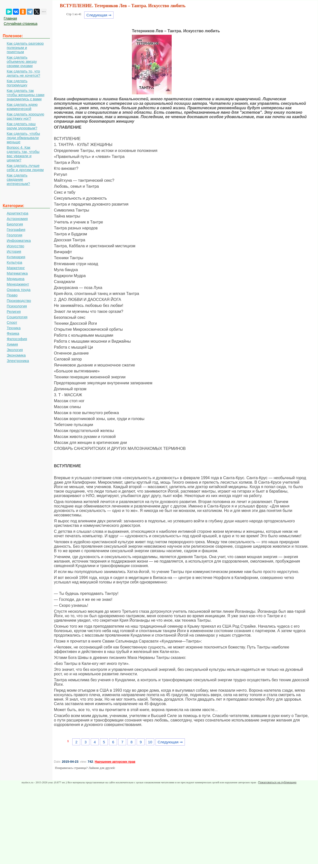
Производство (19, 300)
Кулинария (16, 257)
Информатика (19, 240)
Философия (17, 339)
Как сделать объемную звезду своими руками (22, 61)
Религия (14, 311)
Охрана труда (19, 290)
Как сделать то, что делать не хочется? (23, 73)
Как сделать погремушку (17, 83)
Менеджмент (18, 284)
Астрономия (17, 218)
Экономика (16, 355)
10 (150, 742)
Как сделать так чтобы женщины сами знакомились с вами (25, 94)
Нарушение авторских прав (115, 761)
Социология (17, 317)
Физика (13, 333)
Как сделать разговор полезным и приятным (25, 47)
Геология (14, 235)
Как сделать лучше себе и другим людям (25, 167)
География (16, 229)
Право (12, 295)
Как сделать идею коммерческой (22, 106)
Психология (17, 306)
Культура (14, 262)
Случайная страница (21, 24)
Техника (14, 328)
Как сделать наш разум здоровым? (22, 126)
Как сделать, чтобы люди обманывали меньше (23, 137)
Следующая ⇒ (99, 15)
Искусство (15, 246)
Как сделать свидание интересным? (18, 179)
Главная (10, 18)
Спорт (12, 322)
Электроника (18, 361)
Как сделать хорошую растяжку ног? (25, 116)
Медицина (15, 279)
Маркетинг (16, 268)
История (14, 251)
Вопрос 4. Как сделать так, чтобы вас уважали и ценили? (23, 153)
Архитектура (17, 213)
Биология (15, 224)
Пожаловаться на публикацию (277, 782)
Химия (12, 344)
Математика (17, 273)
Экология (15, 350)
